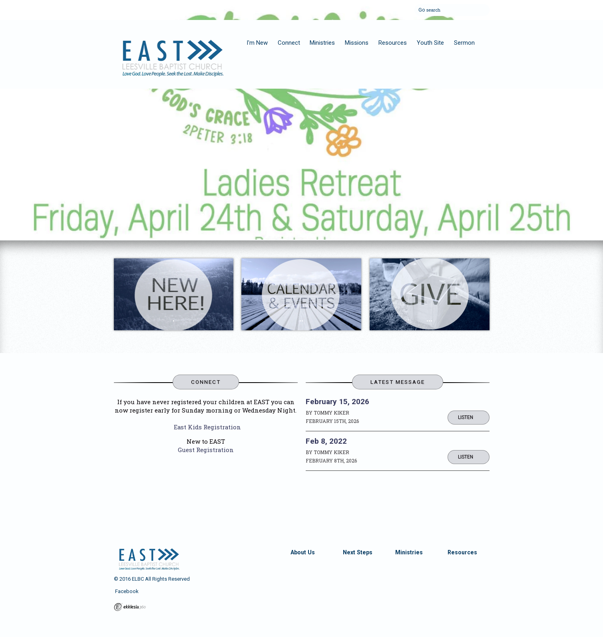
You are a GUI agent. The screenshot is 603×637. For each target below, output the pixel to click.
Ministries (322, 42)
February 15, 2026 (337, 401)
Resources (392, 42)
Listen (465, 417)
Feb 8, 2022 (326, 441)
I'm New (257, 42)
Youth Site (430, 42)
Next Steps (357, 552)
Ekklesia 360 (130, 607)
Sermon (464, 42)
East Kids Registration (207, 427)
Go (421, 8)
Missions (356, 42)
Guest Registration (206, 450)
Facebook (126, 591)
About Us (303, 552)
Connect (289, 42)
